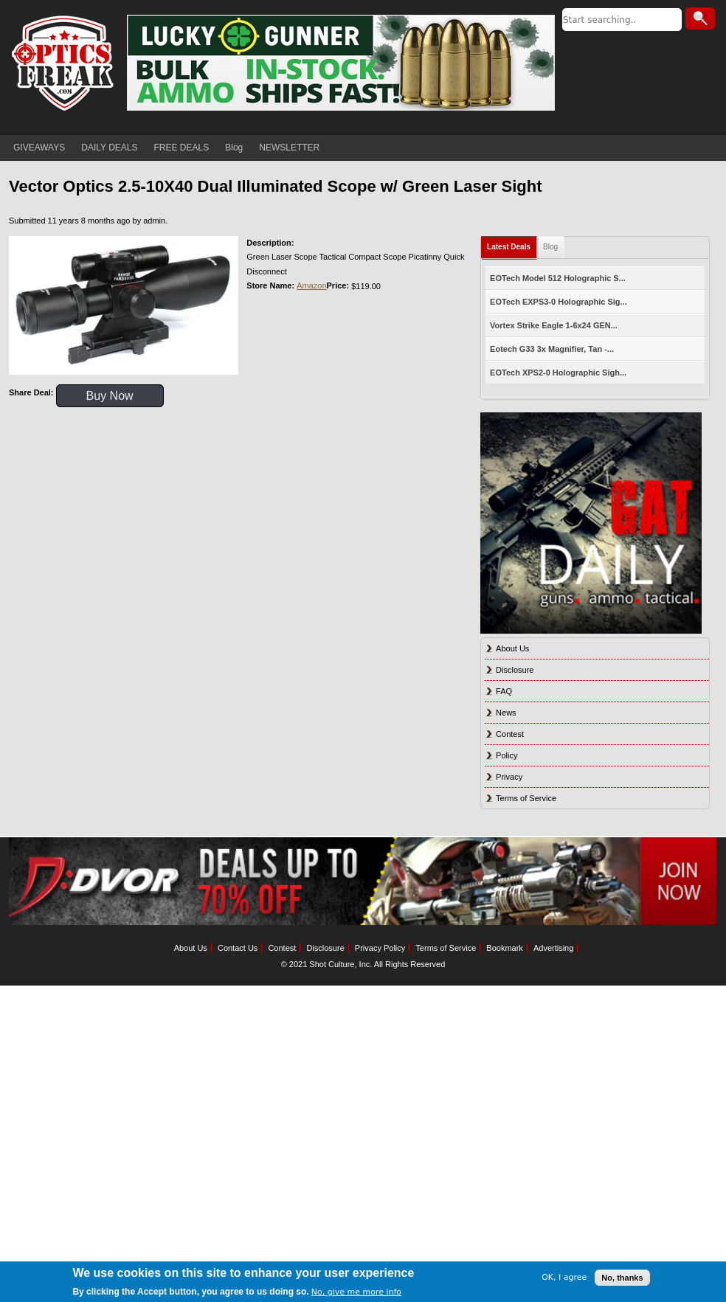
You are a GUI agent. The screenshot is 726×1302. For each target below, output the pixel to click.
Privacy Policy (380, 947)
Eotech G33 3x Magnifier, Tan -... (552, 348)
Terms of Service (526, 798)
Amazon (311, 285)
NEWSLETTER (289, 147)
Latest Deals (508, 247)
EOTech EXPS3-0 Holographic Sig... (558, 301)
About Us (512, 648)
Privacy (509, 776)
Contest (510, 734)
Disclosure (514, 669)
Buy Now (110, 395)
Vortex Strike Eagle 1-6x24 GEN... (554, 325)
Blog (234, 147)
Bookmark (504, 947)
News (506, 712)
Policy (506, 755)
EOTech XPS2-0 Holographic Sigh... (558, 372)
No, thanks (622, 1277)
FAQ (504, 691)
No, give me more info (356, 1292)
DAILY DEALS (109, 147)
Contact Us (237, 947)
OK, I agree (564, 1277)
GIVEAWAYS (39, 147)
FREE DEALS (182, 147)
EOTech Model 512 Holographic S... (558, 278)
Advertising (553, 947)
